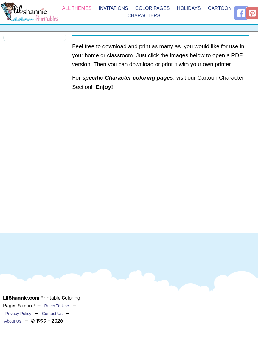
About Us (12, 321)
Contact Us (52, 313)
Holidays (189, 8)
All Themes (76, 8)
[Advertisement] (160, 143)
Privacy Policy (18, 313)
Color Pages (152, 8)
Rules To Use (56, 305)
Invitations (113, 8)
